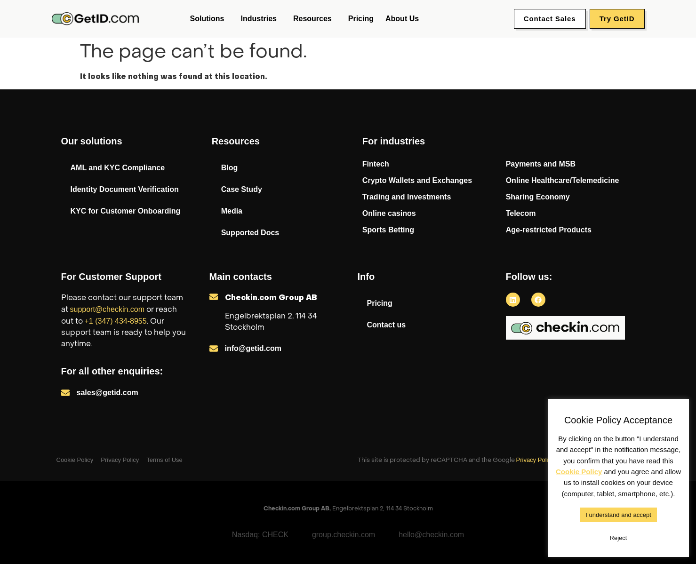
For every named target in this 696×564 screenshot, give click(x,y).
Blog (229, 168)
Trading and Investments (406, 197)
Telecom (521, 213)
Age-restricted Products (549, 230)
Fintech (375, 164)
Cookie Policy (579, 472)
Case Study (241, 189)
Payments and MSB (541, 164)
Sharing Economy (538, 197)
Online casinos (389, 213)
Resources (314, 19)
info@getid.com (253, 348)
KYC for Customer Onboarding (126, 211)
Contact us (386, 325)
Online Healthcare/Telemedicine (562, 180)
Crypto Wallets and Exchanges (417, 180)
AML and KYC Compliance (118, 168)
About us (402, 19)
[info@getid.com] (213, 348)
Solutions (209, 19)
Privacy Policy (535, 459)
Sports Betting (388, 230)
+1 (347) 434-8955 (116, 321)
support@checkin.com (107, 309)
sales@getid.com (107, 393)
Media (231, 211)
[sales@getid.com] (65, 393)
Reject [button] (618, 537)
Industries (260, 19)
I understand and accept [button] (618, 514)
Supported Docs (250, 233)
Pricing (361, 19)
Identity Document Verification (125, 189)
